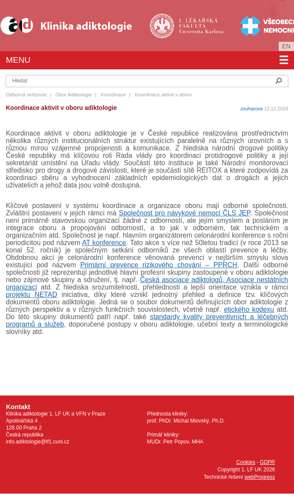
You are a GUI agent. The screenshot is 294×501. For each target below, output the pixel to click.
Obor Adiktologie (73, 94)
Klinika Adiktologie (72, 25)
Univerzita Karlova (201, 39)
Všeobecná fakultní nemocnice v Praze (260, 25)
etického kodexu (249, 309)
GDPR (267, 462)
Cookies (245, 462)
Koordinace (113, 94)
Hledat (279, 81)
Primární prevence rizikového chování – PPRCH (158, 265)
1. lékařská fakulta (187, 25)
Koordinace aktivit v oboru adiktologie (61, 107)
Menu (147, 60)
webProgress (259, 477)
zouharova (251, 108)
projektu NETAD (31, 294)
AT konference (104, 242)
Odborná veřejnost (26, 94)
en (286, 46)
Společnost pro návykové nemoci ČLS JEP (184, 213)
